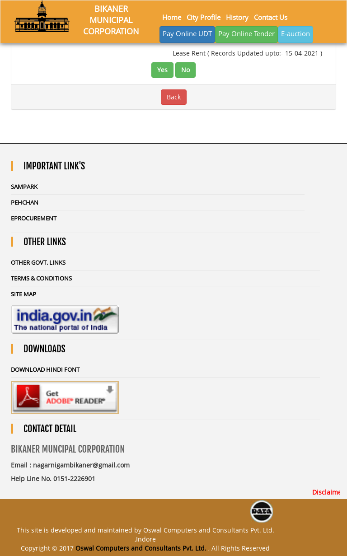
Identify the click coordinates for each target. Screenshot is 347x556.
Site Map (23, 294)
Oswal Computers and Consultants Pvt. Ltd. (140, 548)
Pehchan (24, 202)
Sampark (24, 186)
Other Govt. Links (38, 262)
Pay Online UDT (187, 33)
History (237, 17)
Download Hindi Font (45, 369)
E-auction (295, 33)
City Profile (203, 17)
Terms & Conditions (41, 278)
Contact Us (270, 17)
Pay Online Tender (246, 33)
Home (171, 17)
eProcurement (33, 218)
